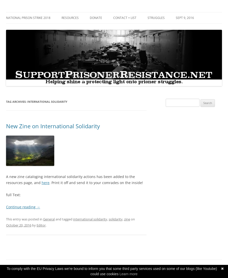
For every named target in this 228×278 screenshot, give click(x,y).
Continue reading (23, 207)
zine (127, 219)
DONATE (96, 18)
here (45, 182)
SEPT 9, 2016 (185, 18)
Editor (41, 225)
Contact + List (124, 18)
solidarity (116, 219)
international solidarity (90, 219)
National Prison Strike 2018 (28, 18)
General (49, 219)
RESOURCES (70, 18)
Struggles (156, 18)
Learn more (129, 274)
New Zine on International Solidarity (53, 126)
